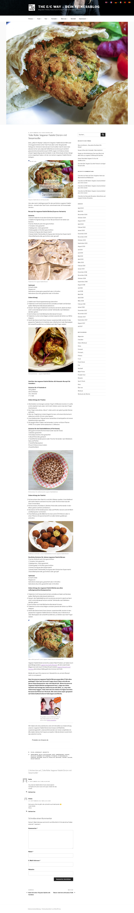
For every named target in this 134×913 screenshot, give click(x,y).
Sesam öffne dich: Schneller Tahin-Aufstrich (90, 150)
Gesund (39, 757)
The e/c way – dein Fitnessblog (69, 7)
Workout (80, 391)
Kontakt (73, 18)
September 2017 (82, 320)
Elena (79, 346)
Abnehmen (34, 754)
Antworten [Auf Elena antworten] (31, 811)
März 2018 (81, 301)
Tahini (64, 757)
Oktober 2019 (82, 240)
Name (30, 851)
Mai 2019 (80, 256)
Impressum (83, 18)
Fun (47, 18)
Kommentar (33, 828)
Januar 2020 (81, 230)
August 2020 (81, 221)
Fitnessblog (63, 756)
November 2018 (82, 275)
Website (31, 869)
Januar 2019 (81, 269)
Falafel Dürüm (36, 756)
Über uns (64, 18)
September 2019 (82, 243)
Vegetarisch (35, 758)
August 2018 (81, 285)
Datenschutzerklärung (34, 909)
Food (39, 18)
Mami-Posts (81, 371)
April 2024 (81, 208)
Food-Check (81, 362)
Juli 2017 (80, 326)
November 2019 (82, 237)
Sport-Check (81, 381)
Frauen (33, 757)
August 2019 (81, 246)
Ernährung (60, 754)
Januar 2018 (81, 307)
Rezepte (46, 752)
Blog (41, 754)
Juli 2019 (80, 249)
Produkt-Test (81, 375)
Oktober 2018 (82, 278)
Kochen (58, 757)
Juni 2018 (80, 291)
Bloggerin (47, 754)
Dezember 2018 (82, 272)
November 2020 (82, 214)
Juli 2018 (80, 288)
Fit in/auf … (81, 352)
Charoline (49, 132)
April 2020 (81, 224)
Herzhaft (38, 752)
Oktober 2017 (82, 317)
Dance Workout (82, 343)
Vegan (70, 757)
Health (45, 757)
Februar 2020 (82, 227)
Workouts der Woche (84, 394)
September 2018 (82, 281)
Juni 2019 (80, 253)
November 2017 (82, 313)
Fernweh (54, 18)
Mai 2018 (80, 294)
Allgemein (81, 336)
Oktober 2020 (82, 217)
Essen (67, 754)
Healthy (52, 757)
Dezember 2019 (82, 233)
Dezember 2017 (82, 310)
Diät (53, 754)
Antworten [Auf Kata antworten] (31, 792)
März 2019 (81, 262)
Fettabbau (47, 756)
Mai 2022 (80, 211)
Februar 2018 (81, 304)
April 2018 (80, 297)
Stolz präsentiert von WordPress (51, 909)
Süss (79, 384)
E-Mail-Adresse (34, 860)
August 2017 (81, 323)
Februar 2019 (81, 265)
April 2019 (80, 259)
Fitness (31, 18)
